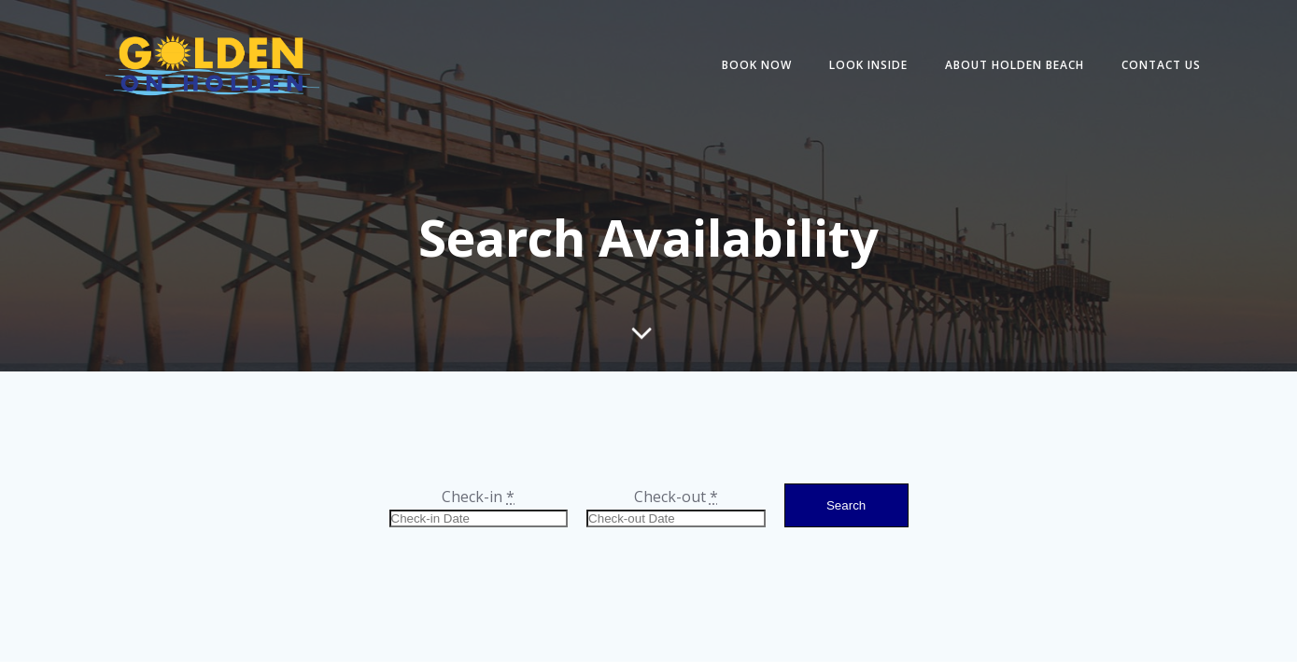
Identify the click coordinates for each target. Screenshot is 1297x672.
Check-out (676, 496)
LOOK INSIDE (868, 65)
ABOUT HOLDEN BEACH (1014, 65)
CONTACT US (1161, 65)
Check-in (478, 496)
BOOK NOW (757, 65)
